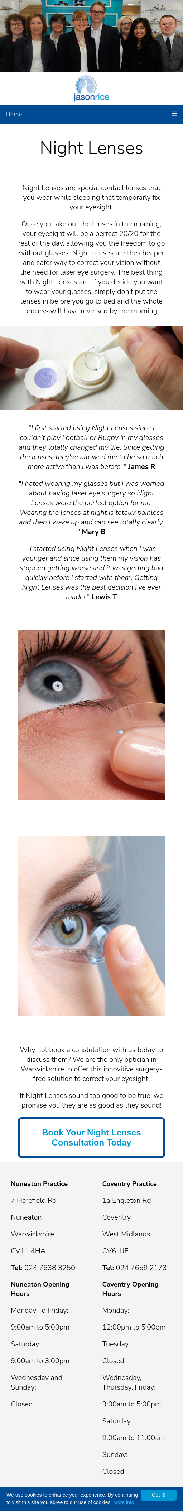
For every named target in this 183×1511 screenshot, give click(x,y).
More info (123, 1502)
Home (14, 114)
